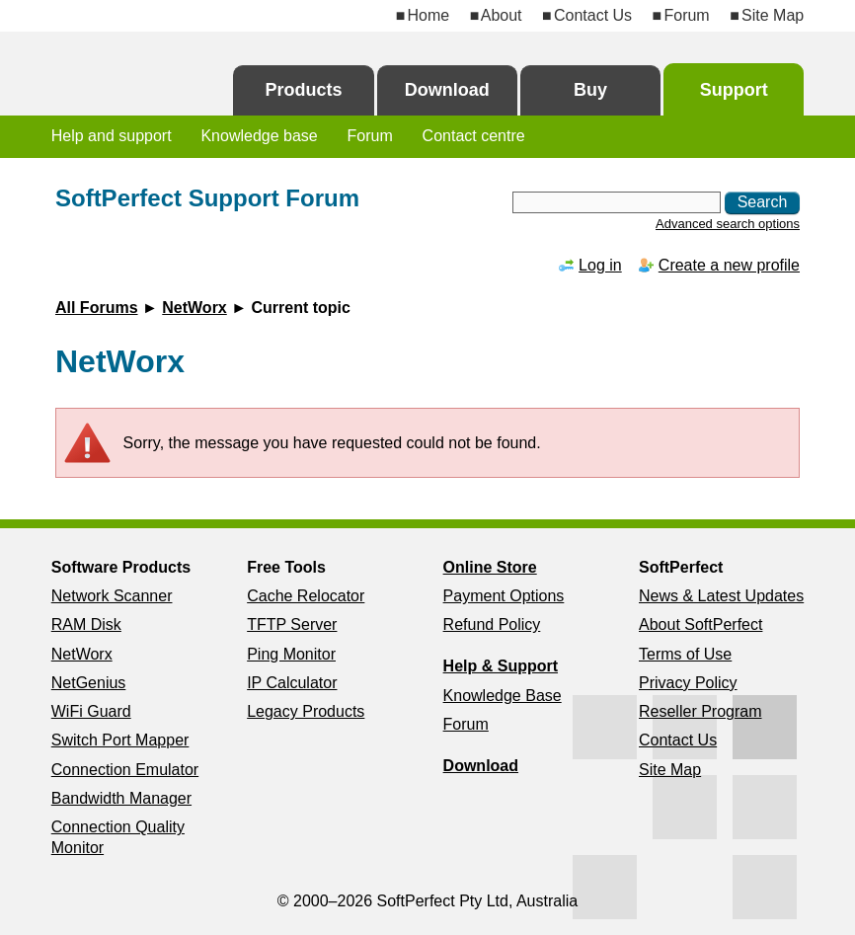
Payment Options (504, 595)
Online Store (490, 567)
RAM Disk (86, 624)
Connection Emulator (124, 769)
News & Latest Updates (721, 595)
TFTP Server (292, 624)
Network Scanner (112, 595)
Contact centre (474, 135)
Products (304, 90)
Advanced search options (728, 223)
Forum (686, 15)
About (501, 15)
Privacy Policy (688, 682)
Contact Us (593, 15)
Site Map (772, 15)
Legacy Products (305, 711)
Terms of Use (685, 654)
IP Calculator (292, 682)
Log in (600, 265)
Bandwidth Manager (121, 798)
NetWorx (194, 307)
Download (447, 90)
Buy (590, 90)
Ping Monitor (291, 654)
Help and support (111, 135)
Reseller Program (700, 711)
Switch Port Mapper (120, 740)
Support (734, 90)
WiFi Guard (91, 711)
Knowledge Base (502, 695)
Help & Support (500, 666)
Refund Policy (492, 624)
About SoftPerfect (700, 624)
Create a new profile (729, 265)
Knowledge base (258, 135)
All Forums (96, 307)
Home (429, 15)
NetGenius (88, 682)
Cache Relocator (305, 595)
